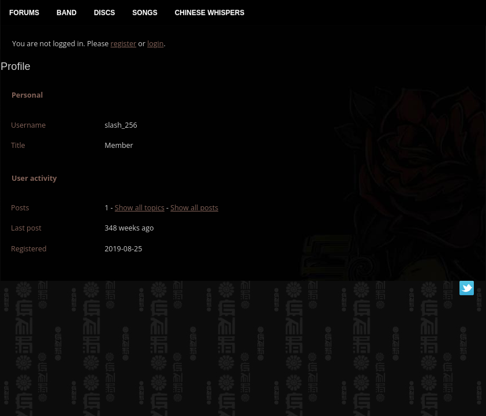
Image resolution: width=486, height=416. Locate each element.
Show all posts (194, 208)
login (155, 44)
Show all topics (140, 208)
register (124, 44)
